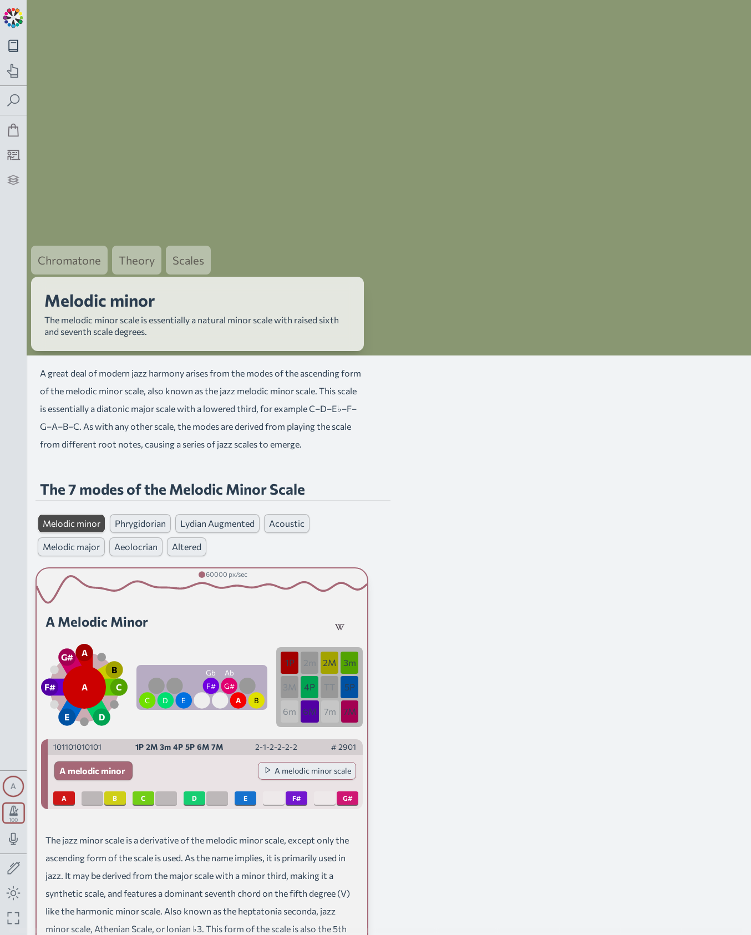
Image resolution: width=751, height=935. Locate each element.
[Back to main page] (13, 16)
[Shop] (13, 130)
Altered (186, 495)
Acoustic (287, 471)
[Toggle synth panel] (13, 786)
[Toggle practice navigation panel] (13, 70)
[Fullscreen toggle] (13, 918)
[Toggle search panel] (13, 100)
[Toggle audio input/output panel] (13, 838)
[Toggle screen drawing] (13, 868)
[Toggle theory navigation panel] (13, 45)
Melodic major (71, 495)
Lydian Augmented (217, 471)
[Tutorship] (13, 155)
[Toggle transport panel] (13, 813)
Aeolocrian (136, 495)
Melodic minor (71, 471)
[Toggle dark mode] (13, 893)
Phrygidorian (140, 471)
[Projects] (13, 179)
